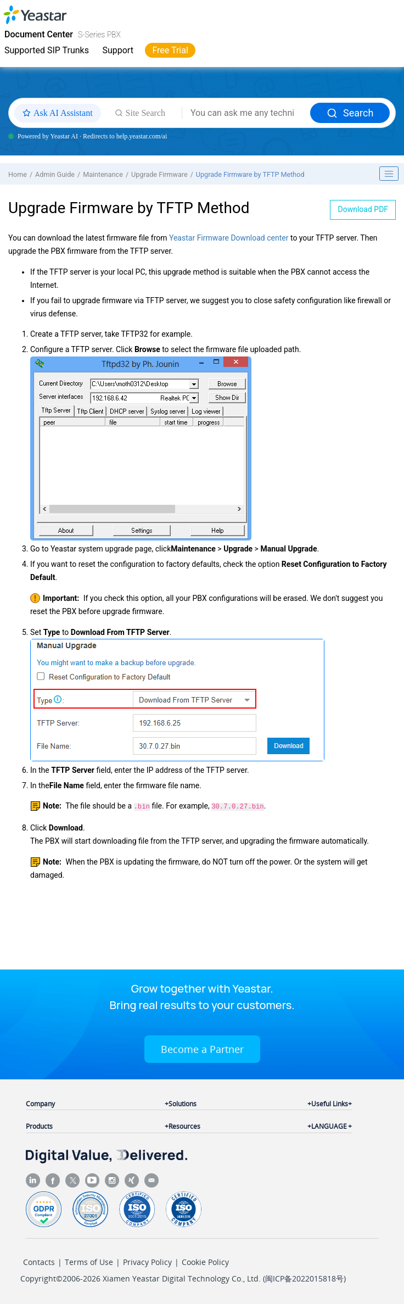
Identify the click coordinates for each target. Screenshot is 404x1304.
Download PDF (363, 209)
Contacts (39, 1261)
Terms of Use (89, 1261)
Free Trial (170, 50)
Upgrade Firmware (159, 174)
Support (117, 50)
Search (350, 113)
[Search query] (246, 113)
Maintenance (103, 174)
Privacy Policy (147, 1261)
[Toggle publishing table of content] (389, 173)
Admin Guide (55, 174)
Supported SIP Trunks (46, 50)
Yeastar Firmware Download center (228, 237)
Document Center (38, 34)
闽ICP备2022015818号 (304, 1277)
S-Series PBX (99, 34)
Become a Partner (202, 1048)
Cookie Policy (205, 1261)
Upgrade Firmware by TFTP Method (250, 174)
